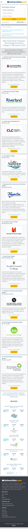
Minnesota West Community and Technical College (14, 184)
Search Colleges (5, 494)
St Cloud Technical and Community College (12, 357)
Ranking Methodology (6, 499)
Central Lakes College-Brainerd (11, 121)
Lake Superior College (9, 156)
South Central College (9, 256)
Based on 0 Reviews (16, 84)
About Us (3, 497)
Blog (3, 495)
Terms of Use (4, 513)
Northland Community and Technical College (12, 291)
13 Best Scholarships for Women (8, 505)
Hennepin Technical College (10, 222)
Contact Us (4, 510)
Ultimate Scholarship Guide (7, 503)
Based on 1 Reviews (16, 148)
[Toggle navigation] (1, 2)
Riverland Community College (11, 91)
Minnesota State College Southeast (14, 464)
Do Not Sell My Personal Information (9, 517)
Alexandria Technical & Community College (14, 57)
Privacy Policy (4, 511)
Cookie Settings (5, 515)
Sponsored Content (5, 22)
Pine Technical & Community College (12, 322)
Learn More (14, 86)
